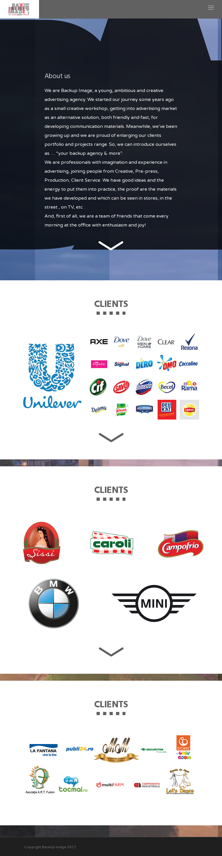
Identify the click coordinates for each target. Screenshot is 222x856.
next (111, 245)
